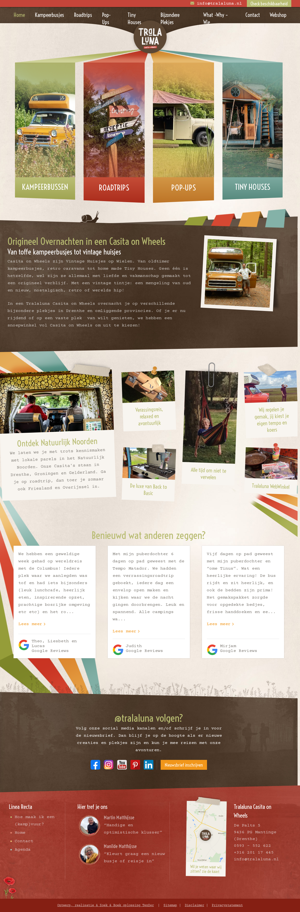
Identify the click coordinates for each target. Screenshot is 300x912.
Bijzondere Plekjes (169, 19)
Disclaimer (194, 905)
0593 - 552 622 (252, 845)
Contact (252, 15)
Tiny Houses (134, 19)
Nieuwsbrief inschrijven (184, 765)
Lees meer (30, 624)
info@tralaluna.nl (219, 3)
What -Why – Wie (215, 19)
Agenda (23, 849)
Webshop (278, 15)
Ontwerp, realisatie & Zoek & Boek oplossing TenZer (105, 905)
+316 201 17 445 (254, 852)
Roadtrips (83, 15)
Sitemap (170, 905)
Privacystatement (227, 905)
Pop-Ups (106, 19)
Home (19, 15)
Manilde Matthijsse (120, 846)
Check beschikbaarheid (269, 4)
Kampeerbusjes (49, 15)
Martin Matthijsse (119, 817)
